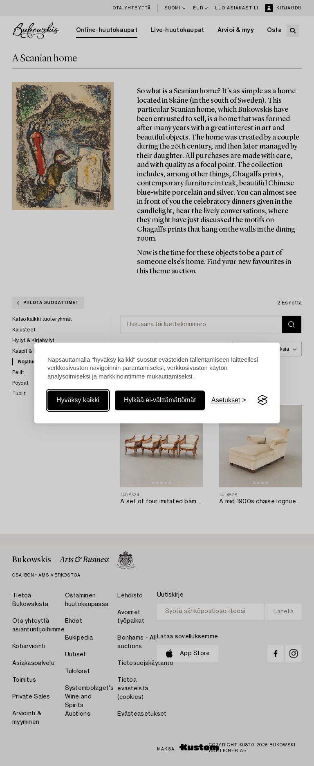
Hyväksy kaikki (77, 400)
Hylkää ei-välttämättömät (160, 400)
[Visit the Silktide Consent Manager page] (262, 400)
